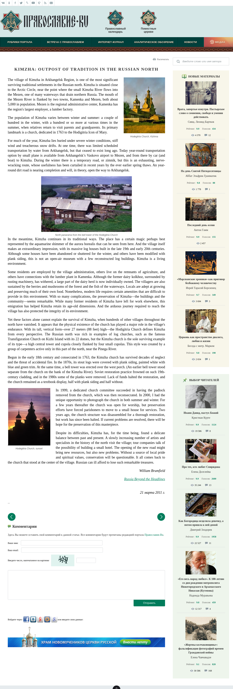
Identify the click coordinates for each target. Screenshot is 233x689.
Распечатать (163, 59)
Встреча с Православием (65, 42)
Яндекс (40, 619)
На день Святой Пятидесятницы (201, 171)
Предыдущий (12, 517)
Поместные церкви (148, 30)
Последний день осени (201, 225)
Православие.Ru (153, 534)
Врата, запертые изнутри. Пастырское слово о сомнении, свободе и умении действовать (200, 113)
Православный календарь (115, 23)
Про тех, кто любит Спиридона (201, 466)
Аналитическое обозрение (154, 42)
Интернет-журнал (110, 42)
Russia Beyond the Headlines (144, 479)
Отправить (149, 602)
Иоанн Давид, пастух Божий (201, 412)
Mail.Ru (47, 619)
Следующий (161, 517)
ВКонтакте (33, 619)
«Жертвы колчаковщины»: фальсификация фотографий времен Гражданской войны (200, 648)
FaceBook (26, 619)
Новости (190, 42)
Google (54, 619)
